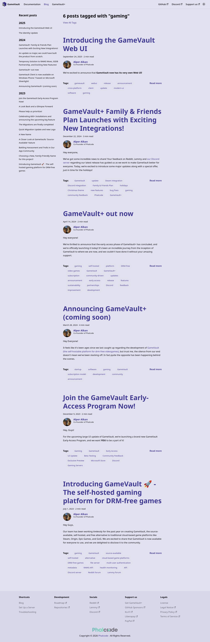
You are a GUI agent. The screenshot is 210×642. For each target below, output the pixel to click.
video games (74, 270)
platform (110, 266)
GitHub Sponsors (135, 607)
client (90, 88)
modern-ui (119, 88)
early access (94, 280)
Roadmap (60, 602)
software (72, 92)
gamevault (79, 83)
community (117, 374)
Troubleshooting (27, 611)
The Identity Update (28, 32)
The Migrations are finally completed (36, 124)
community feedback (78, 195)
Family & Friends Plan (103, 185)
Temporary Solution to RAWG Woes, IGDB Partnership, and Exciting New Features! (38, 63)
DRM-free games (76, 562)
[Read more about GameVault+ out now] (156, 265)
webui (94, 83)
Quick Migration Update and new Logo (37, 129)
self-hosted (94, 266)
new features (97, 190)
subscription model (77, 374)
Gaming (78, 451)
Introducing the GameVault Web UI (35, 28)
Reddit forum (94, 572)
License (164, 602)
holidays (124, 185)
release (107, 83)
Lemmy (95, 607)
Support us (193, 4)
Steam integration (113, 180)
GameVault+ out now (29, 69)
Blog (46, 4)
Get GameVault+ (133, 602)
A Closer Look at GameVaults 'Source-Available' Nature (36, 141)
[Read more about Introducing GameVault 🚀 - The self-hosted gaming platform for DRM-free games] (156, 553)
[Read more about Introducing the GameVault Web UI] (156, 83)
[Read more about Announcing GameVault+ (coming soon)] (156, 369)
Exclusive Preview (76, 460)
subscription (73, 275)
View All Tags (70, 22)
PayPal (129, 620)
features (125, 280)
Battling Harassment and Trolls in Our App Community (37, 149)
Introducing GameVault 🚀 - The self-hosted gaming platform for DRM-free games (37, 167)
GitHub (163, 4)
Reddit (94, 602)
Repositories (62, 607)
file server (95, 562)
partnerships (93, 285)
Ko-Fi (129, 611)
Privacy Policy (168, 611)
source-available (113, 553)
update (103, 88)
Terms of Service (170, 616)
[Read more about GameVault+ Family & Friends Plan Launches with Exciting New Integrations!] (156, 180)
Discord (177, 4)
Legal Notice (168, 607)
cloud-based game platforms (115, 558)
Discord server (74, 572)
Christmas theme (76, 190)
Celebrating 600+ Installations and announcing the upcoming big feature (37, 118)
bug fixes (114, 190)
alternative (90, 558)
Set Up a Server (27, 607)
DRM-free (125, 266)
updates (114, 275)
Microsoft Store (98, 460)
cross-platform (75, 88)
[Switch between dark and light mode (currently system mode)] (204, 4)
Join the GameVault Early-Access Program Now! (38, 100)
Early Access (111, 451)
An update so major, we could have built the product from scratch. (38, 55)
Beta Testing (90, 455)
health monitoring (108, 567)
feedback (124, 285)
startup (77, 369)
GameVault (79, 180)
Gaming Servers (75, 465)
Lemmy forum (114, 572)
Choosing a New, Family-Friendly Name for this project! (37, 157)
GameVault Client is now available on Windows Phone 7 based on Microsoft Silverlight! (37, 78)
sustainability (74, 285)
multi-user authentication (118, 562)
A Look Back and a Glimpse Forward (36, 106)
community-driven (95, 275)
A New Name (25, 134)
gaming (86, 92)
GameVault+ (58, 4)
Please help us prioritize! (30, 111)
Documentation (32, 4)
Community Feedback (113, 455)
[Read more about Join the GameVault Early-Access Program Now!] (156, 450)
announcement (124, 83)
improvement (74, 290)
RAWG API (88, 567)
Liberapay (131, 616)
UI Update (72, 455)
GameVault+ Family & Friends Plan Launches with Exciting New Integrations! (38, 47)
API (125, 567)
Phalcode (98, 195)
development (93, 290)
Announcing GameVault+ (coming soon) (38, 86)
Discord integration (77, 185)
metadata (72, 567)
